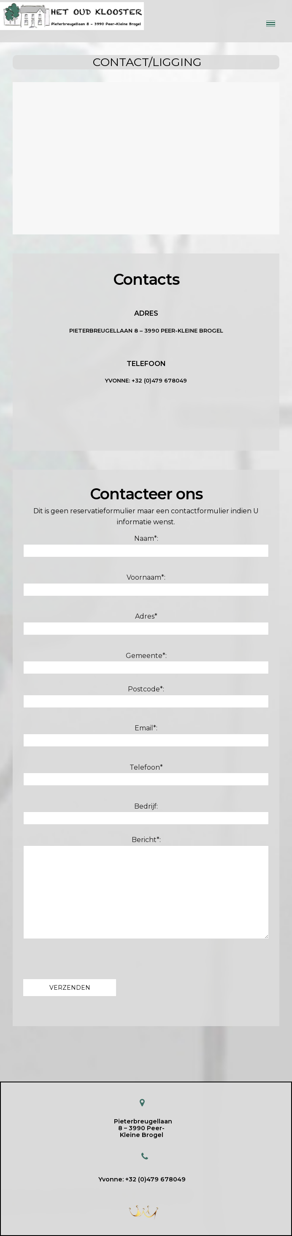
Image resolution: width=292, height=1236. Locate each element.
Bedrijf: (146, 813)
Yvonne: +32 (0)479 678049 (142, 1179)
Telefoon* (146, 774)
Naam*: (146, 545)
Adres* (146, 623)
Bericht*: (146, 887)
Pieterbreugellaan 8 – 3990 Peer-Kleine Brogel (146, 330)
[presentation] (87, 956)
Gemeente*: (146, 663)
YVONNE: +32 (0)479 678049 (146, 380)
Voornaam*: (146, 584)
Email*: (146, 735)
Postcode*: (146, 696)
